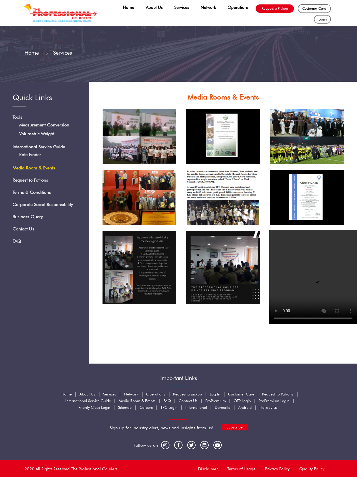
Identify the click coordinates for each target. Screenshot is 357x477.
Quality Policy (311, 468)
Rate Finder (30, 155)
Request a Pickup (275, 8)
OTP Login (242, 401)
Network (208, 7)
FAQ (17, 241)
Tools (17, 117)
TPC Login (169, 407)
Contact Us (23, 229)
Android (245, 407)
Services (181, 7)
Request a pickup (187, 394)
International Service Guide (39, 147)
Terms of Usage (241, 468)
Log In (215, 394)
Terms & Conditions (32, 192)
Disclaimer (208, 468)
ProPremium (215, 401)
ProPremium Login (274, 401)
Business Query (28, 217)
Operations (238, 7)
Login (322, 19)
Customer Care (314, 8)
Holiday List (269, 407)
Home (128, 7)
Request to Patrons (30, 180)
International (196, 407)
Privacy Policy (277, 468)
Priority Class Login (94, 407)
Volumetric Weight (36, 133)
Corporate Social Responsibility (43, 204)
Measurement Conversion (44, 125)
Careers (146, 407)
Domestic (222, 407)
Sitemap (125, 407)
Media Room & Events (34, 168)
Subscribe (234, 427)
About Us (154, 7)
